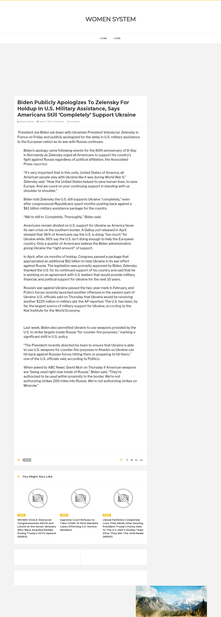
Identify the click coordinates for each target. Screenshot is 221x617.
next (158, 215)
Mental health (193, 435)
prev (156, 215)
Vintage (171, 447)
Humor (182, 430)
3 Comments (58, 121)
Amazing (160, 413)
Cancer (159, 418)
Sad (189, 441)
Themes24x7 (120, 611)
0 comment (73, 121)
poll (98, 230)
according (113, 306)
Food (182, 424)
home (103, 38)
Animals (173, 413)
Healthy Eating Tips (165, 430)
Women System (110, 19)
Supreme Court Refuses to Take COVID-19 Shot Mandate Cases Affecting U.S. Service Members (79, 524)
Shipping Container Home (171, 380)
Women (183, 447)
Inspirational (162, 435)
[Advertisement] (80, 70)
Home (117, 38)
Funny (192, 424)
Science (160, 447)
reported (40, 164)
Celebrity (171, 418)
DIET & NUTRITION (166, 424)
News (27, 460)
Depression (185, 418)
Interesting (177, 435)
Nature (159, 441)
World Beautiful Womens (168, 452)
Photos (179, 441)
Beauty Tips (186, 413)
